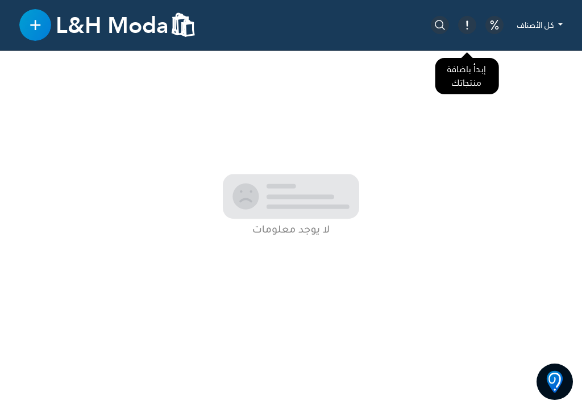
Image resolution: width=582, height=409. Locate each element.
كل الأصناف (536, 25)
